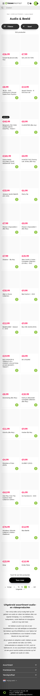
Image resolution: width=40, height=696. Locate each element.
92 (22, 587)
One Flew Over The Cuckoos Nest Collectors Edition (9, 498)
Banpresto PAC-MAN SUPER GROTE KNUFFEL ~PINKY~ (10, 127)
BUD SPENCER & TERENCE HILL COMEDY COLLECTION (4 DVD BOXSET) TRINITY (10, 363)
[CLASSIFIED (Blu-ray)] (29, 110)
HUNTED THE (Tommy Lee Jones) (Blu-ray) (29, 160)
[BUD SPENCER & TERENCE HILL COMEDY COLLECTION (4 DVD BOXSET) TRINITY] (10, 345)
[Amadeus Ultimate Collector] (10, 515)
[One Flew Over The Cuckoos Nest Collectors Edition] (10, 481)
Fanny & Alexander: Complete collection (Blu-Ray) (28, 399)
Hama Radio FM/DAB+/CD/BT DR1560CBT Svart (8, 161)
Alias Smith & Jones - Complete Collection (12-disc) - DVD (29, 261)
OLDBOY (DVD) (27, 463)
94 (29, 587)
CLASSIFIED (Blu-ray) (29, 125)
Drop (4, 565)
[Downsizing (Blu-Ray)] (10, 383)
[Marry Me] (29, 179)
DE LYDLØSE (26, 360)
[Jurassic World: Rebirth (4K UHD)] (10, 179)
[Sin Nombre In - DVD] (29, 481)
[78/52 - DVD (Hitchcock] (10, 75)
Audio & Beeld (29, 14)
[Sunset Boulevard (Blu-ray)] (10, 43)
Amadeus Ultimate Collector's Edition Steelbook (9, 532)
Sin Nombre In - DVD (29, 496)
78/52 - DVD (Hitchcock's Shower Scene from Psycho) (9, 92)
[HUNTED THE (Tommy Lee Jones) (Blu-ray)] (29, 145)
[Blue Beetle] (29, 515)
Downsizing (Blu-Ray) (10, 398)
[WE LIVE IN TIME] (29, 43)
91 (18, 587)
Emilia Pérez (26, 565)
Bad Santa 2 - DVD (28, 294)
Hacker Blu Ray (27, 432)
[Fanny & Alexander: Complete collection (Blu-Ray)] (29, 383)
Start (8, 14)
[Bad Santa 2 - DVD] (29, 279)
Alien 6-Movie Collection (7, 295)
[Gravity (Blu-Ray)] (10, 417)
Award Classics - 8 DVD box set (28, 91)
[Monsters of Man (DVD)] (10, 448)
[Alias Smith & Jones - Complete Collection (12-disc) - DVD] (29, 245)
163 (34, 587)
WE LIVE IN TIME (28, 58)
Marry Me (25, 194)
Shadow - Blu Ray (9, 260)
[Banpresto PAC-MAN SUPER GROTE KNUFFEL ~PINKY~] (10, 110)
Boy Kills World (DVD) (29, 327)
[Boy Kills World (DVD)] (29, 312)
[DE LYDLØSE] (29, 345)
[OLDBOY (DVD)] (29, 448)
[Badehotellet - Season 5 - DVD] (10, 312)
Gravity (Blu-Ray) (8, 432)
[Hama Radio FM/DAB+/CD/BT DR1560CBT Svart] (10, 145)
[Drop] (10, 550)
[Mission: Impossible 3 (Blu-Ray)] (29, 212)
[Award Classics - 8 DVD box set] (29, 75)
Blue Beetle (25, 530)
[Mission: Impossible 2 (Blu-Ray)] (10, 212)
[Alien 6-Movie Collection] (10, 279)
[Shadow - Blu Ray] (10, 245)
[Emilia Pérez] (29, 550)
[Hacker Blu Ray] (29, 417)
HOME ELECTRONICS (17, 14)
